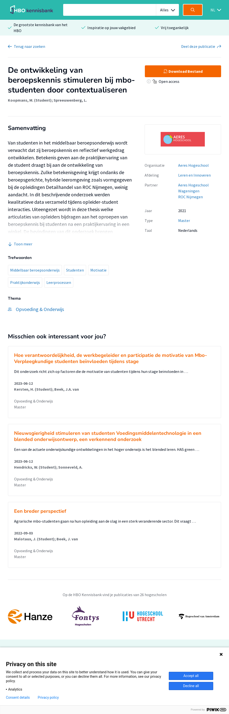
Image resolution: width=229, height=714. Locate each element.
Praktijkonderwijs (25, 282)
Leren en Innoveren (194, 175)
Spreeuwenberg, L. (70, 100)
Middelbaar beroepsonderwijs (35, 270)
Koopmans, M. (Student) (30, 100)
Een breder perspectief (40, 511)
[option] (114, 616)
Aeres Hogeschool (193, 165)
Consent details (18, 697)
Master (184, 220)
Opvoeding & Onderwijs (33, 401)
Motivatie (98, 270)
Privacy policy (48, 697)
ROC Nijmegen (190, 196)
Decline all (191, 686)
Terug (29, 46)
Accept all (191, 676)
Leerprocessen (58, 282)
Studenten (75, 270)
